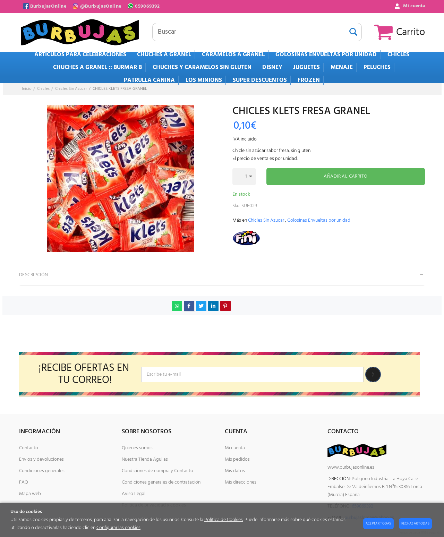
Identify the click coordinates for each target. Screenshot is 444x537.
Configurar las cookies (118, 528)
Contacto (28, 448)
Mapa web (30, 494)
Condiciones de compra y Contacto (157, 471)
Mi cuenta (235, 448)
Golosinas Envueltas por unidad (318, 220)
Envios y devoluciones (41, 459)
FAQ (23, 482)
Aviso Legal (133, 494)
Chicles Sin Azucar (266, 220)
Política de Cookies (223, 520)
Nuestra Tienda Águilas (145, 459)
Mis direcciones (240, 482)
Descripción (33, 275)
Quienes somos (137, 448)
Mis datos (235, 471)
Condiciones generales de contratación (161, 482)
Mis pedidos (237, 459)
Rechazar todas (415, 523)
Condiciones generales (42, 471)
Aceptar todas (378, 523)
